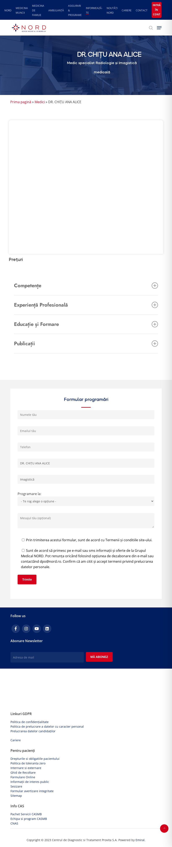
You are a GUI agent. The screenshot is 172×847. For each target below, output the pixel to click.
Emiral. (140, 840)
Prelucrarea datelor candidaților (33, 731)
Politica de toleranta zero (27, 763)
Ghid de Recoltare (23, 773)
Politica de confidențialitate (29, 722)
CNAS (14, 823)
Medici (40, 102)
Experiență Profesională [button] (86, 304)
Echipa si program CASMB (28, 819)
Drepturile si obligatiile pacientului (34, 759)
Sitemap (16, 796)
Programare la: (86, 499)
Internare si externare (25, 768)
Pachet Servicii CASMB (26, 814)
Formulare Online (22, 777)
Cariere (15, 740)
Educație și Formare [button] (86, 324)
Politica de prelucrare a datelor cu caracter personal (47, 726)
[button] (159, 28)
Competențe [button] (86, 285)
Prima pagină (20, 102)
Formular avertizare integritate (32, 791)
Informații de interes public (29, 782)
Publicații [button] (86, 343)
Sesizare (16, 786)
